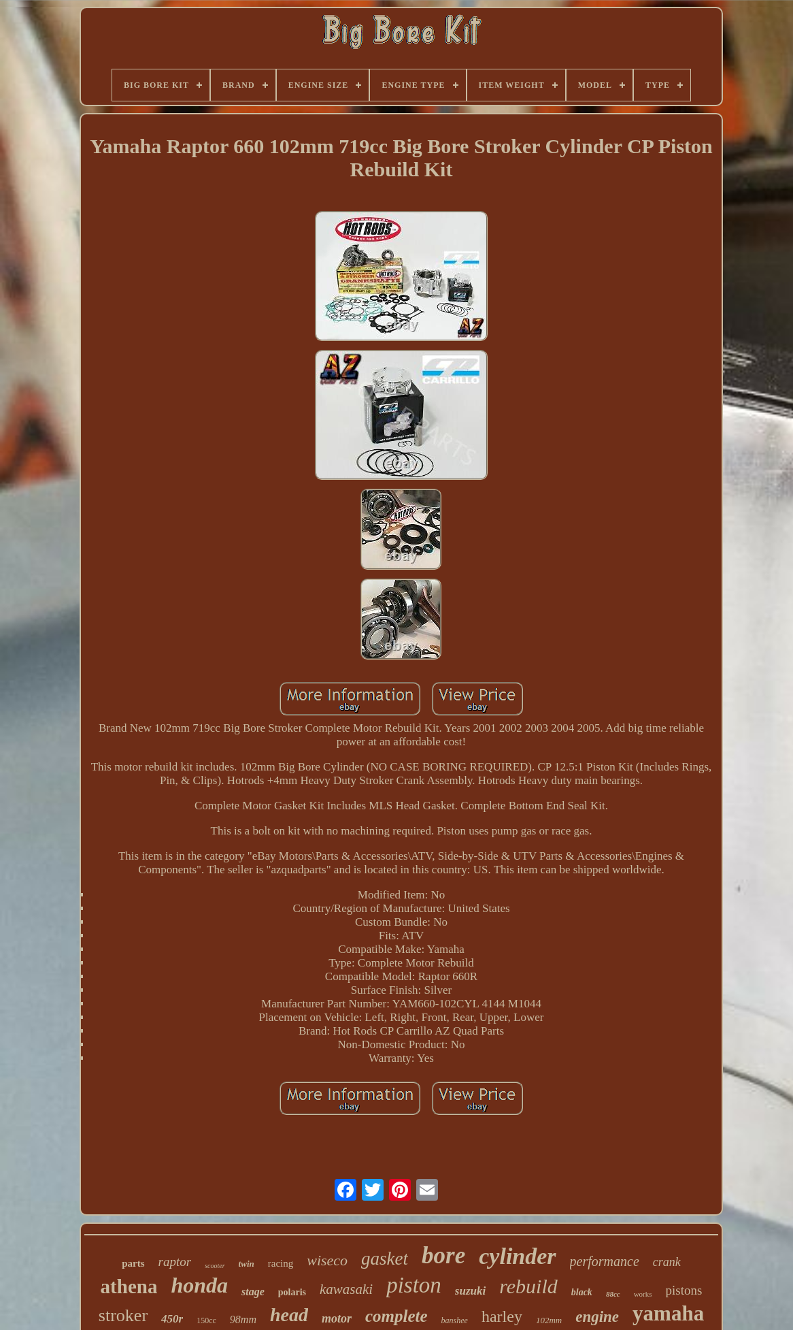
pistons (684, 1290)
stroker (123, 1315)
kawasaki (346, 1289)
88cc (613, 1294)
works (643, 1294)
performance (604, 1261)
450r (172, 1318)
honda (199, 1285)
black (581, 1292)
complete (396, 1316)
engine (597, 1316)
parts (133, 1263)
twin (246, 1264)
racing (280, 1263)
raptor (175, 1261)
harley (502, 1316)
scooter (214, 1265)
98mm (243, 1319)
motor (337, 1318)
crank (667, 1262)
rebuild (528, 1286)
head (289, 1314)
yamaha (668, 1313)
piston (413, 1285)
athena (129, 1286)
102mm (549, 1320)
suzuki (470, 1290)
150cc (206, 1320)
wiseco (327, 1260)
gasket (384, 1258)
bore (443, 1255)
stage (253, 1291)
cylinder (517, 1256)
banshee (454, 1320)
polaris (292, 1292)
